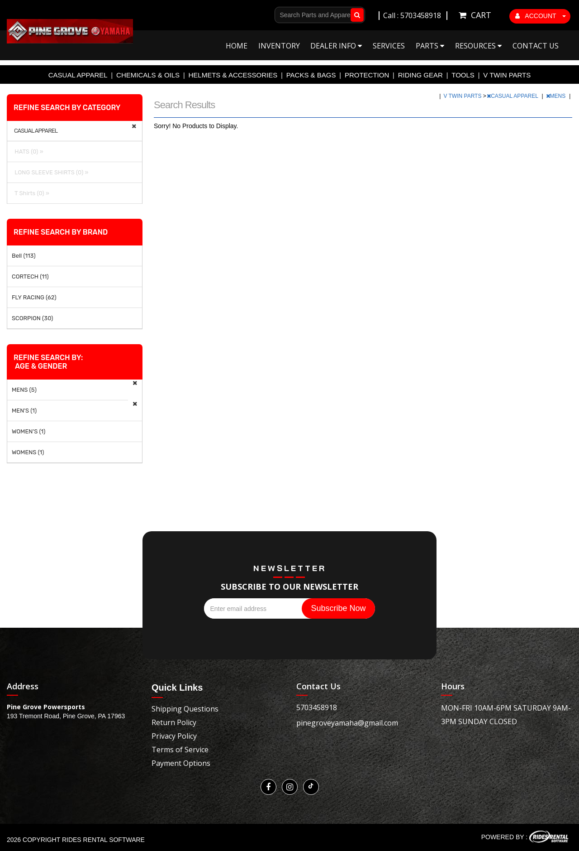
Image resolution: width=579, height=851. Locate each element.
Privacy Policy (174, 736)
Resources (478, 46)
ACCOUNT (540, 15)
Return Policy (174, 722)
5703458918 (316, 707)
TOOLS (463, 75)
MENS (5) (24, 389)
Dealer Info (336, 46)
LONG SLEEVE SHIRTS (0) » (50, 172)
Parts (430, 46)
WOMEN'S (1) (28, 431)
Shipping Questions (185, 709)
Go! (355, 15)
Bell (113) (24, 255)
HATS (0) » (27, 151)
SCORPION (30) (32, 318)
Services (389, 46)
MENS (556, 96)
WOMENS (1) (28, 452)
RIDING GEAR (420, 75)
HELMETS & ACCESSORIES (233, 75)
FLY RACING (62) (34, 297)
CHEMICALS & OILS (148, 75)
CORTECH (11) (30, 276)
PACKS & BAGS (311, 75)
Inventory (279, 46)
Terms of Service (180, 749)
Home (236, 46)
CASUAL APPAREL (78, 75)
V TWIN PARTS (507, 75)
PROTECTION (367, 75)
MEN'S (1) (24, 410)
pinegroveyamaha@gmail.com (347, 723)
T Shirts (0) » (30, 193)
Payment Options (181, 763)
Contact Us (536, 46)
